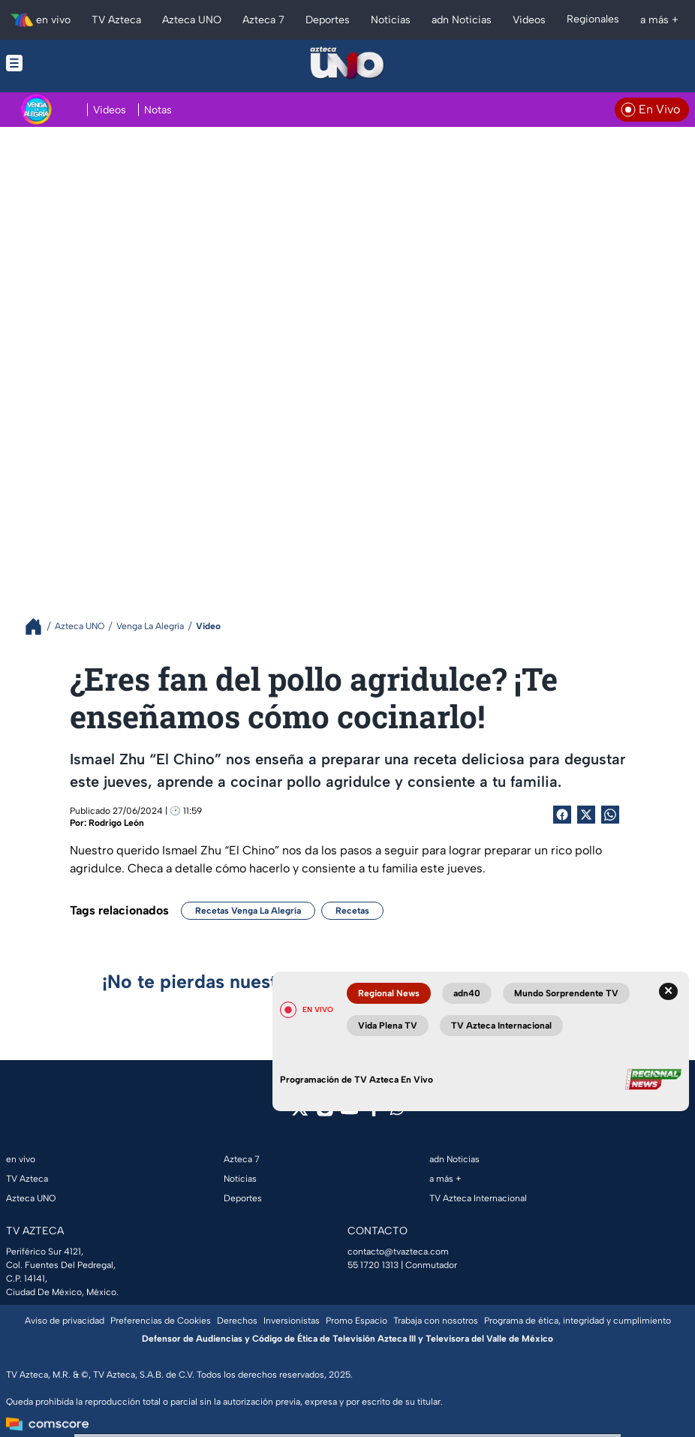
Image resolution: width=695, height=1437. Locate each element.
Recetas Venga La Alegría (248, 910)
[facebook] (374, 1113)
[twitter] (299, 1113)
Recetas (352, 910)
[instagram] (324, 1113)
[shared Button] (610, 815)
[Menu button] (76, 63)
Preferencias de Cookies (160, 1320)
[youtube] (349, 1113)
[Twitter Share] (586, 815)
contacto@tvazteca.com (398, 1251)
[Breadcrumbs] (39, 626)
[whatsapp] (397, 1111)
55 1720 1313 (373, 1265)
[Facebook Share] (562, 815)
